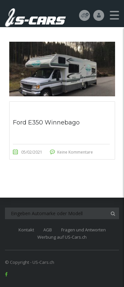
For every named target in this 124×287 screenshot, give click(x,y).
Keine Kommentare (75, 152)
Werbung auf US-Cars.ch (62, 237)
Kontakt (26, 230)
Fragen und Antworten (83, 230)
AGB (47, 230)
